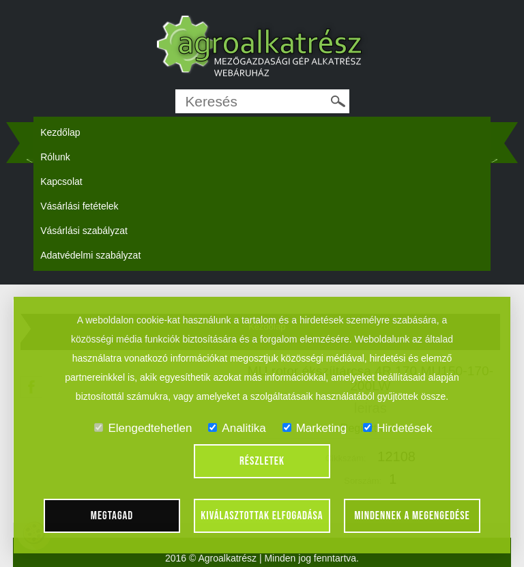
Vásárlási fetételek (79, 206)
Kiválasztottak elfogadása (262, 516)
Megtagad (112, 516)
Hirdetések (397, 428)
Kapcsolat (61, 181)
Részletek (262, 461)
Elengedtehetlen (143, 428)
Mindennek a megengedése (412, 516)
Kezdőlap (60, 132)
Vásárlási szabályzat (84, 230)
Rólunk (55, 156)
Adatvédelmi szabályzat (90, 255)
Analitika (236, 428)
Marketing (314, 428)
